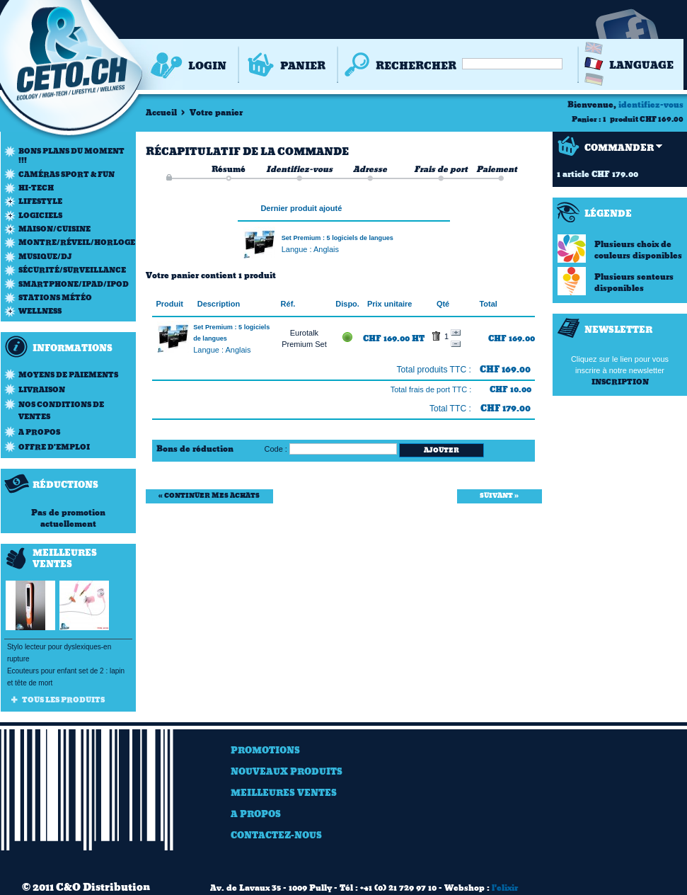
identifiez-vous (650, 104)
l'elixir (505, 888)
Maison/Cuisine (54, 229)
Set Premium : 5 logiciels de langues (337, 237)
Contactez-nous (276, 835)
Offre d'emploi (54, 447)
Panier (302, 66)
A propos (39, 432)
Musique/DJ (44, 257)
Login (207, 66)
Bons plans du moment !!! (71, 155)
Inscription (620, 382)
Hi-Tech (36, 188)
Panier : (586, 119)
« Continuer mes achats (209, 496)
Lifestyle (40, 201)
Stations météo (55, 298)
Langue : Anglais (310, 249)
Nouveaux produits (286, 771)
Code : (276, 449)
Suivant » (499, 496)
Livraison (41, 390)
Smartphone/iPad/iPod (73, 284)
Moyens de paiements (68, 375)
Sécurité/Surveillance (72, 270)
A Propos (256, 814)
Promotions (265, 750)
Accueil (161, 112)
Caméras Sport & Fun (66, 175)
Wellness (40, 311)
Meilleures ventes (284, 792)
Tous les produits (63, 700)
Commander (619, 147)
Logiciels (40, 216)
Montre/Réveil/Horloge (76, 242)
